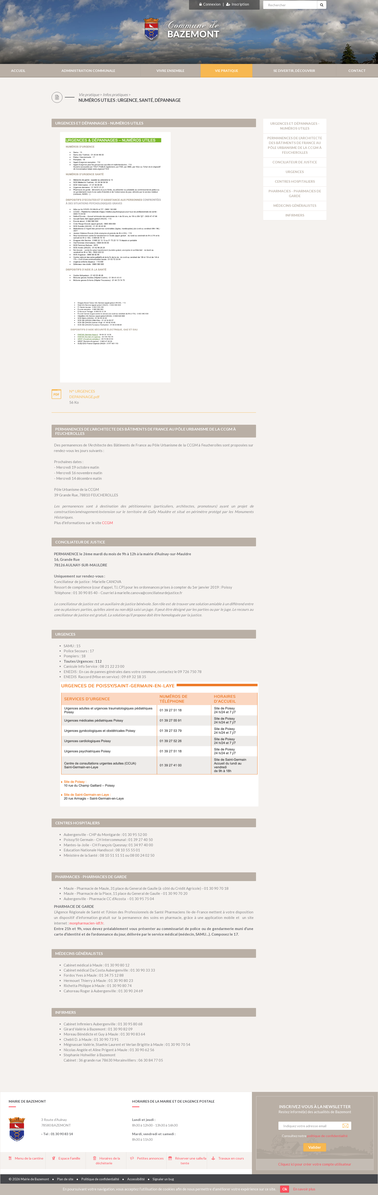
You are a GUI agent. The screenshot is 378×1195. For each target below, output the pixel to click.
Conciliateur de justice (294, 162)
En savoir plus (304, 1189)
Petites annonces (150, 1158)
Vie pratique (89, 94)
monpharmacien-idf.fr (86, 923)
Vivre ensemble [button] (170, 71)
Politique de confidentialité (100, 1179)
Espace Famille (69, 1158)
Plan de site (65, 1179)
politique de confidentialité (327, 1136)
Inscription (240, 4)
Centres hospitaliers (295, 181)
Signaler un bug (163, 1179)
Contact (357, 71)
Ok (284, 1189)
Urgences (295, 172)
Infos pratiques (115, 94)
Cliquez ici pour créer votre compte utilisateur (314, 1164)
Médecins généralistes (294, 205)
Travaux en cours (231, 1158)
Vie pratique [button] (226, 71)
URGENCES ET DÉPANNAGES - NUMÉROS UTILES (294, 125)
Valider (314, 1147)
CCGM (108, 523)
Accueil (18, 71)
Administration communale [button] (88, 71)
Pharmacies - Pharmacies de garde (295, 193)
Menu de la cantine (29, 1158)
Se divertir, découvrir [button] (294, 71)
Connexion (212, 4)
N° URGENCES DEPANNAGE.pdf (84, 394)
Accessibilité (136, 1179)
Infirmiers (294, 215)
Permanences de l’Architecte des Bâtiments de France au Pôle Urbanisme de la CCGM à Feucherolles (294, 145)
